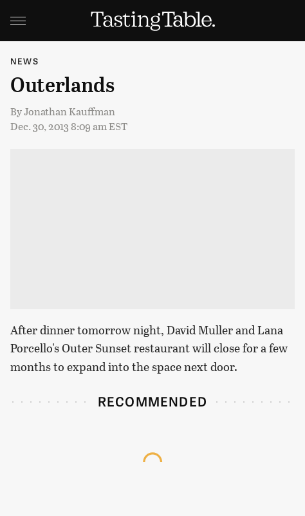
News (24, 61)
